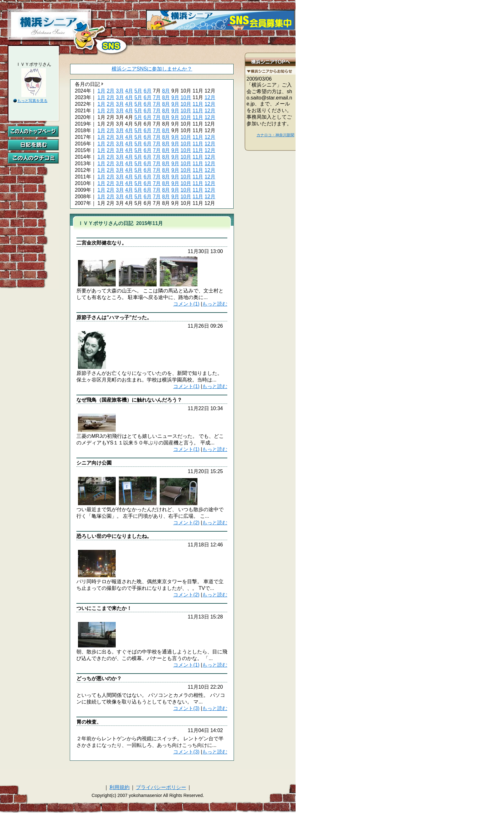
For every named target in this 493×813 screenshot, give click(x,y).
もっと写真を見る (32, 101)
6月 (148, 90)
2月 (110, 90)
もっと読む (214, 304)
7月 (157, 97)
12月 (210, 97)
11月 (198, 104)
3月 (120, 90)
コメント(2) (186, 522)
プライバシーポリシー (161, 787)
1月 (101, 90)
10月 (185, 97)
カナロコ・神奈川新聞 (275, 135)
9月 (175, 97)
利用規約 (119, 787)
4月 (129, 90)
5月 (138, 90)
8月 (166, 90)
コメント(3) (186, 708)
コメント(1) (186, 304)
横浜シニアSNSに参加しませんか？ (152, 68)
